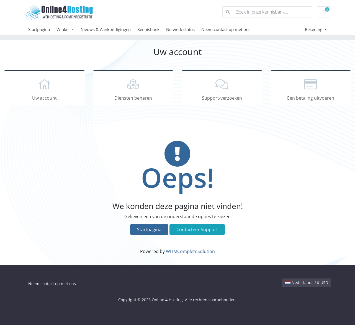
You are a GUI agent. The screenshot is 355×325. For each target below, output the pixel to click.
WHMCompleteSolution (190, 251)
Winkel (63, 29)
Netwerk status (180, 29)
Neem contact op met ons (225, 29)
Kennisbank (148, 29)
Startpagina (39, 29)
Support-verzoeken (222, 89)
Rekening (314, 29)
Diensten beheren (133, 89)
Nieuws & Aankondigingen (106, 29)
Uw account (44, 89)
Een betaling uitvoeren (311, 89)
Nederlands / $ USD (306, 282)
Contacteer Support (197, 229)
